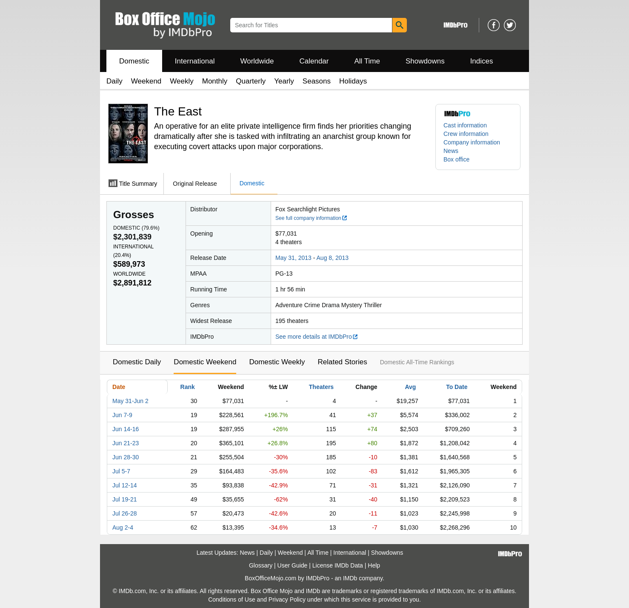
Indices (481, 61)
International (195, 61)
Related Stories (342, 362)
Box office (456, 159)
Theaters (321, 386)
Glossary (260, 565)
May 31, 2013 (293, 257)
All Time (367, 61)
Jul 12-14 (124, 485)
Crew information (466, 133)
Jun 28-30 (125, 457)
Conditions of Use (231, 599)
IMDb (350, 578)
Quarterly (251, 81)
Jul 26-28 (124, 513)
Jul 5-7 (121, 471)
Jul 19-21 (124, 499)
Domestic (134, 61)
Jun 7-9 (122, 415)
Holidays (353, 81)
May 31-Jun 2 (130, 401)
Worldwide (257, 61)
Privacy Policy (287, 599)
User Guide (292, 565)
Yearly (284, 81)
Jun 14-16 (125, 429)
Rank (187, 386)
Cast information (465, 125)
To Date (456, 386)
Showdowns (425, 61)
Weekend (146, 81)
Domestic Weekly (277, 362)
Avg (410, 386)
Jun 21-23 (125, 443)
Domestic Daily (137, 362)
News (450, 150)
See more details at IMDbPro (316, 336)
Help (374, 565)
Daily (114, 81)
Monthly (215, 81)
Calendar (314, 61)
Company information (471, 142)
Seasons (317, 81)
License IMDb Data (337, 565)
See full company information (311, 218)
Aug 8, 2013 (333, 257)
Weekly (181, 81)
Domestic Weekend (205, 362)
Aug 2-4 (122, 527)
